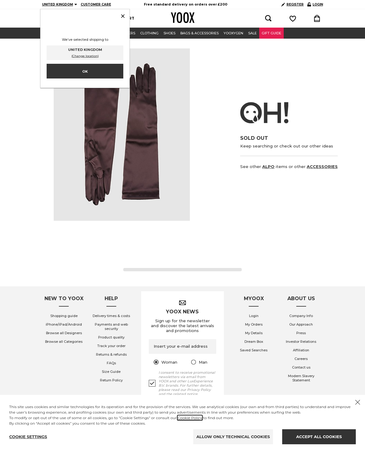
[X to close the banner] (357, 402)
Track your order (111, 346)
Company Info (301, 316)
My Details (254, 333)
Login (254, 316)
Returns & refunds (111, 354)
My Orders (254, 324)
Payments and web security (111, 326)
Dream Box (253, 341)
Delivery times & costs (111, 316)
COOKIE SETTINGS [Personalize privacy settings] (28, 436)
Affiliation (301, 350)
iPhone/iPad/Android (64, 324)
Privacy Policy (199, 390)
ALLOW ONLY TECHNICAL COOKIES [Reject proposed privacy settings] (233, 436)
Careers (301, 359)
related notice (185, 394)
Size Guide (111, 371)
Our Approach (301, 324)
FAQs (111, 363)
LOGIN (315, 4)
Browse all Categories (64, 341)
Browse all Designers (64, 333)
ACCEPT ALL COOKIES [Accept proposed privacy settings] (319, 436)
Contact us (301, 367)
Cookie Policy (190, 417)
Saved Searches (253, 350)
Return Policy (111, 380)
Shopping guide (64, 316)
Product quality (111, 337)
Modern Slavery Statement (301, 378)
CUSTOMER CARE (96, 4)
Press (301, 333)
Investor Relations (301, 341)
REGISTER (292, 4)
